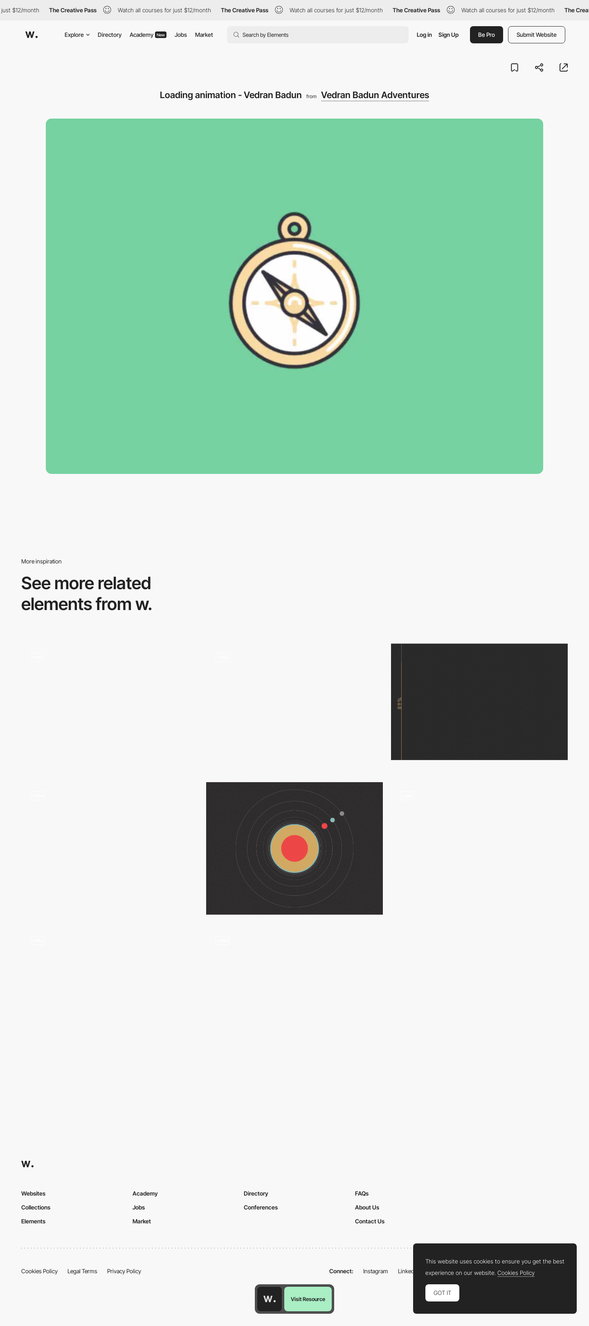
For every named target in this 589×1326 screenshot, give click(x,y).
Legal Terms (82, 1271)
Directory (109, 34)
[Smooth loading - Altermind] (109, 990)
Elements (33, 1221)
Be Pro (486, 34)
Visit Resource (308, 1299)
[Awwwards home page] (269, 1299)
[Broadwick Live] (109, 707)
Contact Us (369, 1221)
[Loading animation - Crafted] (294, 990)
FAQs (362, 1193)
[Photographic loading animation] (109, 848)
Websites (33, 1193)
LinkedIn (408, 1271)
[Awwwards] (31, 34)
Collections (35, 1207)
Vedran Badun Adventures (375, 94)
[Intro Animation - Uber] (479, 848)
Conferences (261, 1207)
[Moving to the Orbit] (294, 848)
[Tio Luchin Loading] (479, 702)
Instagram (375, 1271)
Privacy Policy (124, 1271)
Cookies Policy (39, 1271)
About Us (367, 1207)
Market (204, 34)
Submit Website (537, 34)
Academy (148, 34)
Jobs (181, 34)
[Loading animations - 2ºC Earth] (294, 707)
